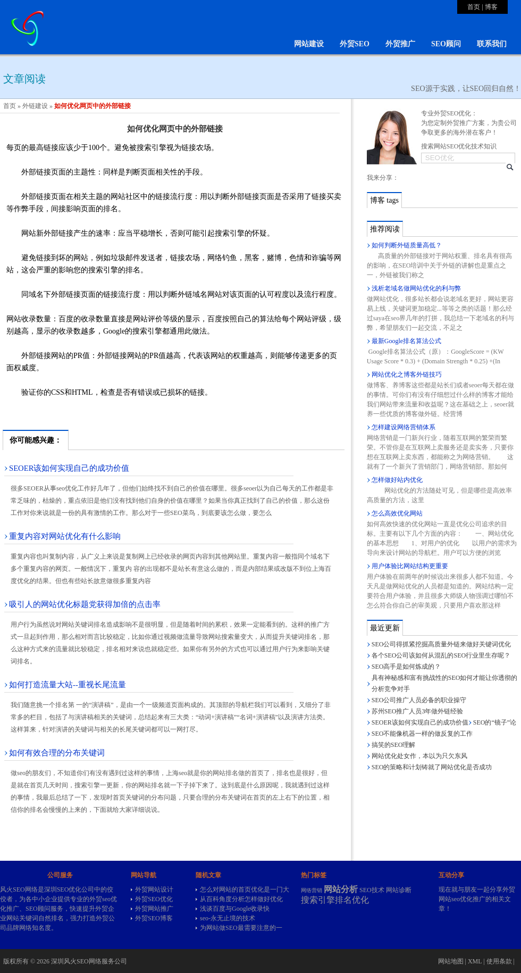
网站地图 (451, 961)
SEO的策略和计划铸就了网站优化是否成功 (432, 767)
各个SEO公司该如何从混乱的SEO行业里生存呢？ (441, 655)
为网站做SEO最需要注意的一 (241, 928)
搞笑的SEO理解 (394, 745)
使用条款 (499, 961)
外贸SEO (354, 44)
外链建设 (35, 106)
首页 (473, 7)
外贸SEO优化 (154, 899)
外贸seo (100, 899)
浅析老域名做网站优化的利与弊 (416, 288)
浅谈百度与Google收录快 (235, 908)
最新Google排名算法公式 (406, 341)
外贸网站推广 (154, 908)
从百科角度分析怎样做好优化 (241, 899)
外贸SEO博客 (154, 918)
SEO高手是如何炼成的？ (406, 666)
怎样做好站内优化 (397, 480)
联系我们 (492, 44)
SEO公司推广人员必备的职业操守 (419, 700)
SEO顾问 (446, 44)
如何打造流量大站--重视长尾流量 (67, 684)
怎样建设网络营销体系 (403, 427)
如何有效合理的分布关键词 (57, 753)
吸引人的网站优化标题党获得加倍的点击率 (85, 604)
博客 (491, 7)
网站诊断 (398, 890)
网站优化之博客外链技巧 (407, 374)
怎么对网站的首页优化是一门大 (244, 889)
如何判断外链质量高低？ (407, 245)
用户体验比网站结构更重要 (410, 566)
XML (475, 961)
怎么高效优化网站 (397, 513)
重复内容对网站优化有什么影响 (65, 536)
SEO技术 (371, 890)
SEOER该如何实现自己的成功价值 (69, 468)
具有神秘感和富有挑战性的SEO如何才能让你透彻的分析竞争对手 (445, 683)
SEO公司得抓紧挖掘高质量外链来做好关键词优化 (441, 644)
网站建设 (309, 44)
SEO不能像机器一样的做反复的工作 (422, 733)
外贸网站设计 (154, 889)
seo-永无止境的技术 (227, 918)
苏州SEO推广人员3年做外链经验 (418, 711)
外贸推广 (400, 44)
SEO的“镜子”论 (494, 722)
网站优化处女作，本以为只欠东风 (419, 756)
